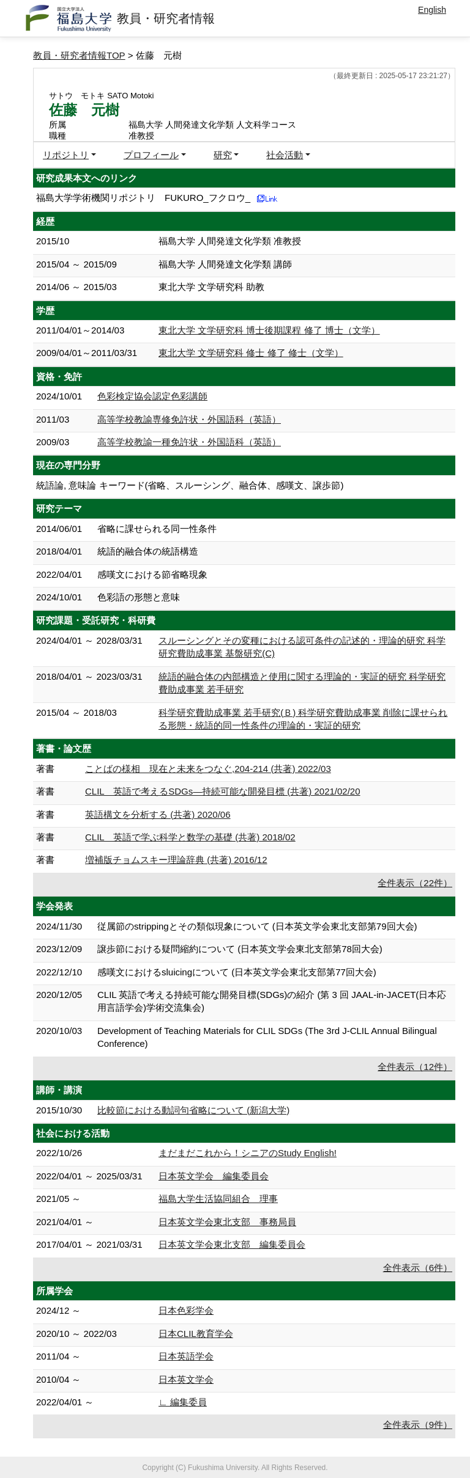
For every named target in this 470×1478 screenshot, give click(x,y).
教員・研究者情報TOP (79, 55)
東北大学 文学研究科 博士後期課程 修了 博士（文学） (269, 330)
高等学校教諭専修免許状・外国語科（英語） (189, 419)
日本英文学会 (186, 1379)
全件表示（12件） (415, 1066)
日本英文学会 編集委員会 (214, 1176)
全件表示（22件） (415, 883)
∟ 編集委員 (183, 1402)
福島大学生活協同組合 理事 (218, 1198)
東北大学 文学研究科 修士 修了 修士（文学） (251, 353)
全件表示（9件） (417, 1424)
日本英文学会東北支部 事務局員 (227, 1222)
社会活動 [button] (284, 155)
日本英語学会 (186, 1356)
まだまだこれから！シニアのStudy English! (248, 1153)
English (432, 10)
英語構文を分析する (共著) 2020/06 (158, 814)
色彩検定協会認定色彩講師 (152, 396)
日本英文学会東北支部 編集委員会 (232, 1244)
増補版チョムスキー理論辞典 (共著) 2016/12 (176, 859)
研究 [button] (223, 155)
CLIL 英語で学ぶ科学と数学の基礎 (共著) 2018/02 (190, 837)
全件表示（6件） (417, 1267)
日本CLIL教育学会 (196, 1333)
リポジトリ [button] (66, 155)
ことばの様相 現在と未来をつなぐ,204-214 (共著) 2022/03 (208, 768)
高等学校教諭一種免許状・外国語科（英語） (189, 442)
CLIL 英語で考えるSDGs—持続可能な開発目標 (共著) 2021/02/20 (222, 791)
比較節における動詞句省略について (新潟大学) (193, 1110)
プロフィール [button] (151, 155)
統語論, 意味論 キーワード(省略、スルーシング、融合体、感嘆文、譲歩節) (190, 485)
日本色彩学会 (186, 1310)
